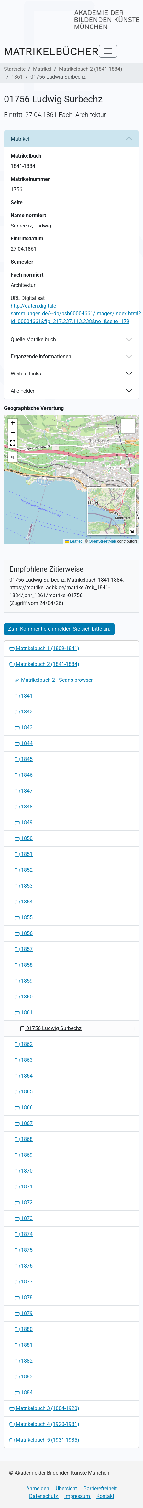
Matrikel (42, 69)
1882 (24, 1361)
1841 (24, 696)
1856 (24, 933)
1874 (24, 1234)
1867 (24, 1123)
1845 (24, 759)
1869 (24, 1155)
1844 (24, 743)
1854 (24, 902)
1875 (24, 1250)
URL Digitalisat (28, 298)
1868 (24, 1139)
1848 (24, 807)
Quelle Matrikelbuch (33, 339)
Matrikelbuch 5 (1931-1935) (44, 1440)
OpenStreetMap (102, 541)
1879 (24, 1313)
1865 (24, 1092)
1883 (24, 1377)
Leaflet (73, 541)
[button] (71, 473)
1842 (24, 712)
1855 (24, 917)
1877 (24, 1282)
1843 (24, 727)
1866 (24, 1107)
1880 (24, 1329)
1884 (24, 1392)
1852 (24, 870)
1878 (24, 1297)
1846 (24, 775)
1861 (17, 77)
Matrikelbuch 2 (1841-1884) (90, 69)
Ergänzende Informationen (41, 356)
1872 (24, 1202)
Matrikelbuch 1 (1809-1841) (44, 648)
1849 (24, 822)
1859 (24, 981)
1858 (24, 965)
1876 (24, 1266)
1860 (24, 997)
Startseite (15, 69)
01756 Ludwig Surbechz (51, 1028)
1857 (24, 949)
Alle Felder (22, 391)
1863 (24, 1060)
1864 (24, 1076)
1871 (24, 1187)
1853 (24, 886)
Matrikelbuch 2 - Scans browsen (54, 680)
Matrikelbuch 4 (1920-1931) (44, 1424)
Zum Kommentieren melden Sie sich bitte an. (59, 629)
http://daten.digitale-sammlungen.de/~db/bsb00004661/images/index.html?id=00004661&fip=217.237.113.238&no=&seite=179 (76, 313)
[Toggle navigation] (108, 51)
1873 (24, 1218)
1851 (24, 854)
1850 (24, 838)
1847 (24, 791)
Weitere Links (26, 374)
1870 (24, 1171)
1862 (24, 1044)
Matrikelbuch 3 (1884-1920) (44, 1408)
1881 (24, 1345)
